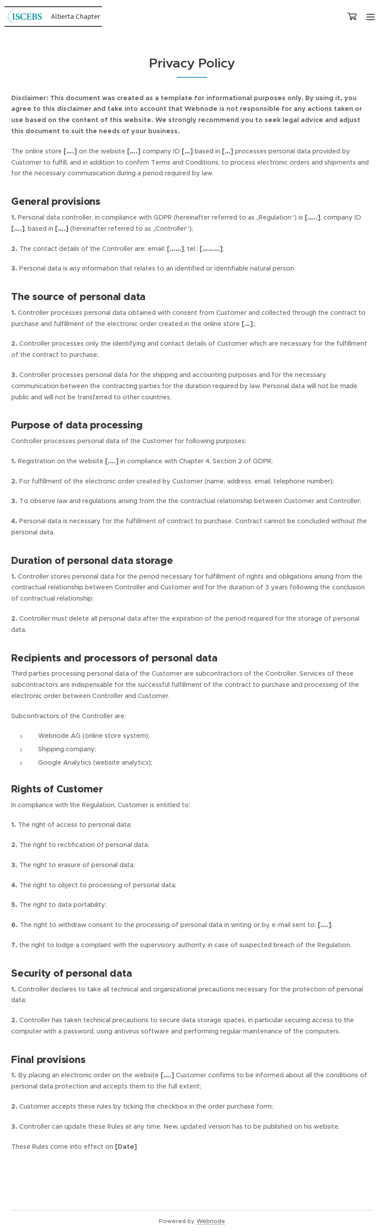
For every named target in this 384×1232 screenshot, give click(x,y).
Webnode (210, 1221)
